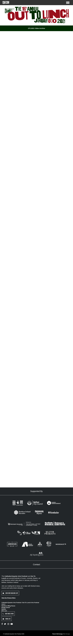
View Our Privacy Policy (9, 598)
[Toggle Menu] (67, 2)
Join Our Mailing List (10, 593)
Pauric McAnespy (61, 634)
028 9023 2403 (8, 614)
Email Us (6, 619)
